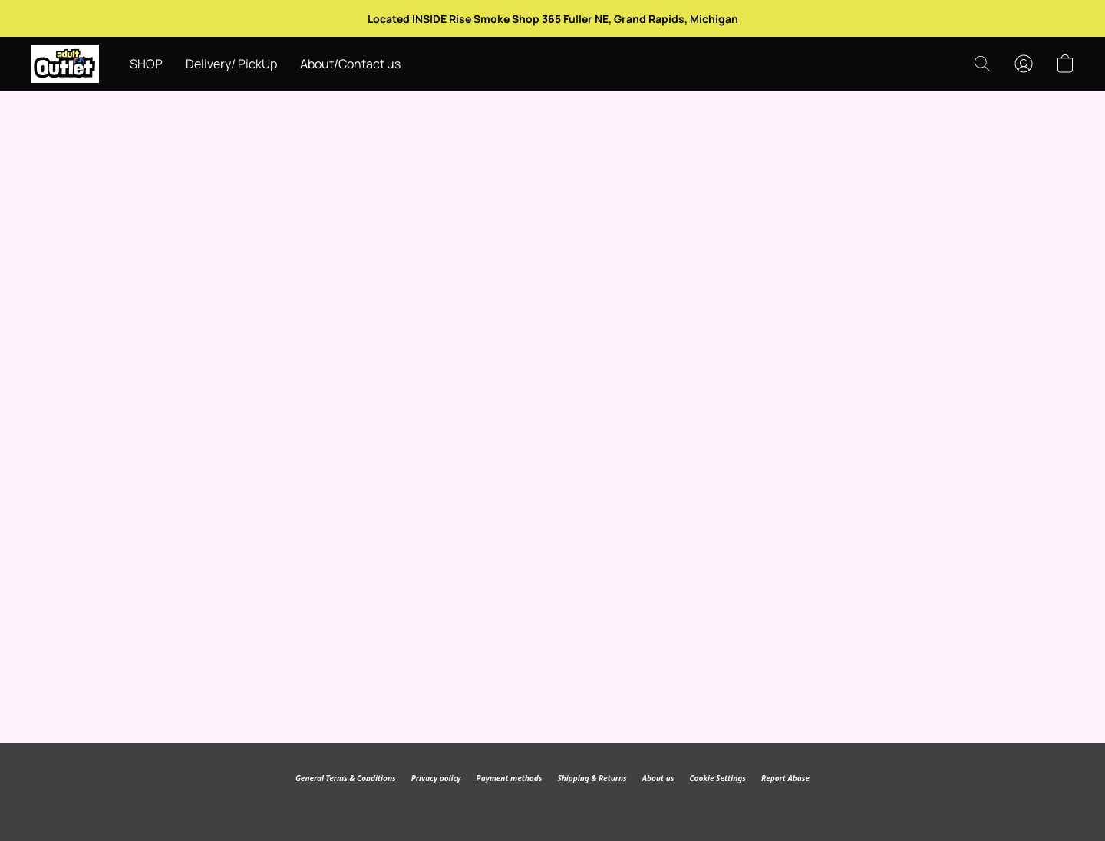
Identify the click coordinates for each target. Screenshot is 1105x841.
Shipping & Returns (591, 778)
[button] (65, 64)
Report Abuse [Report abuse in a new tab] (785, 778)
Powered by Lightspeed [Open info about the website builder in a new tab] (552, 807)
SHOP (146, 63)
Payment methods (510, 778)
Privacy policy (436, 778)
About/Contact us (350, 63)
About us (658, 778)
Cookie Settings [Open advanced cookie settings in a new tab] (717, 778)
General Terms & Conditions (345, 778)
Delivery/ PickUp (231, 63)
